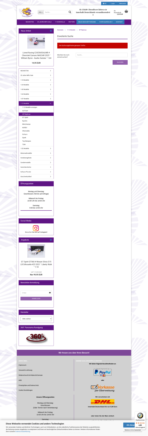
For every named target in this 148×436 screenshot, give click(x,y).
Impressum (22, 365)
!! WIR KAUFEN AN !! (105, 22)
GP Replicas (26, 114)
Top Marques (26, 141)
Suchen (120, 62)
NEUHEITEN (30, 22)
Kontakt (119, 22)
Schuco (24, 134)
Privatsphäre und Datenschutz (29, 385)
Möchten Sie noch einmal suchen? (63, 56)
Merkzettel (122, 3)
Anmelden (36, 298)
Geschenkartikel (26, 176)
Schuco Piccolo (26, 172)
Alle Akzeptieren (133, 425)
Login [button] (112, 3)
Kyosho (24, 121)
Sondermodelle (26, 162)
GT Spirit (25, 117)
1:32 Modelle (25, 148)
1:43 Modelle (25, 89)
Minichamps (26, 124)
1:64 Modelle (25, 94)
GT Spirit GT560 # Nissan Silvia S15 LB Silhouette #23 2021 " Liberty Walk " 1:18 (36, 264)
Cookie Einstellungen (26, 390)
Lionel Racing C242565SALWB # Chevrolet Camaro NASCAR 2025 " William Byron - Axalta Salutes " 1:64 (36, 55)
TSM (23, 144)
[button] (104, 3)
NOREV (24, 127)
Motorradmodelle (26, 153)
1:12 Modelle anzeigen (29, 107)
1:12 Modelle (25, 103)
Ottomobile (26, 131)
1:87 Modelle (25, 99)
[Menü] (144, 412)
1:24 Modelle (25, 85)
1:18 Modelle (60, 22)
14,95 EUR (36, 63)
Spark (24, 137)
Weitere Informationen (133, 430)
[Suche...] (41, 12)
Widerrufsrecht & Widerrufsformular (31, 375)
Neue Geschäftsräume (87, 22)
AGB (20, 380)
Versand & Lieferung (25, 370)
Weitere (71, 22)
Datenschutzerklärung (22, 431)
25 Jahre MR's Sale (44, 22)
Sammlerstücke (26, 167)
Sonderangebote (26, 158)
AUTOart (25, 111)
